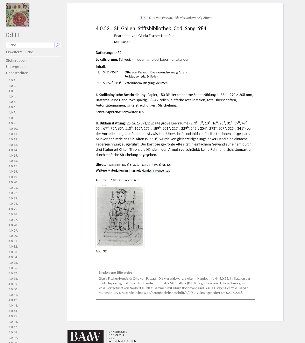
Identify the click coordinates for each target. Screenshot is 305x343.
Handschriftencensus (156, 170)
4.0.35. (13, 263)
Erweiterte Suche (19, 52)
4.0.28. (13, 225)
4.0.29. (13, 230)
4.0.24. (13, 204)
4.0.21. (13, 188)
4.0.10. (13, 129)
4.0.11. (13, 134)
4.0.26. (13, 214)
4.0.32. (13, 246)
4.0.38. (13, 279)
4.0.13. (13, 145)
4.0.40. (13, 289)
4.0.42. (13, 300)
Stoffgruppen (16, 60)
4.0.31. (13, 241)
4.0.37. (13, 273)
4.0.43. (13, 305)
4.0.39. (13, 284)
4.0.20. (13, 182)
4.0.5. (12, 102)
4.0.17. (13, 166)
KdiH (12, 35)
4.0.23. (13, 198)
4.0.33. (13, 252)
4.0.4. (12, 96)
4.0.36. (13, 268)
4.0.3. (12, 91)
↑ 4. (143, 18)
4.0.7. (12, 112)
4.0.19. (13, 177)
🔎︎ (57, 45)
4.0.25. (13, 209)
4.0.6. (12, 107)
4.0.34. (13, 257)
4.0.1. (12, 80)
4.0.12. (13, 139)
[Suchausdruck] (30, 45)
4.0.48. (13, 332)
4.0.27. (13, 220)
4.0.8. (12, 118)
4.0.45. (13, 316)
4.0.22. (13, 193)
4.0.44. (13, 311)
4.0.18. (13, 171)
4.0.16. (13, 161)
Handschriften (17, 73)
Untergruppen (17, 66)
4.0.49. (13, 338)
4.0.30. (13, 236)
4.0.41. (13, 295)
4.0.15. (13, 155)
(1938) (151, 165)
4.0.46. (13, 322)
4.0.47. (13, 327)
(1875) (119, 165)
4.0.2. (12, 86)
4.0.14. (13, 150)
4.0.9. (12, 123)
